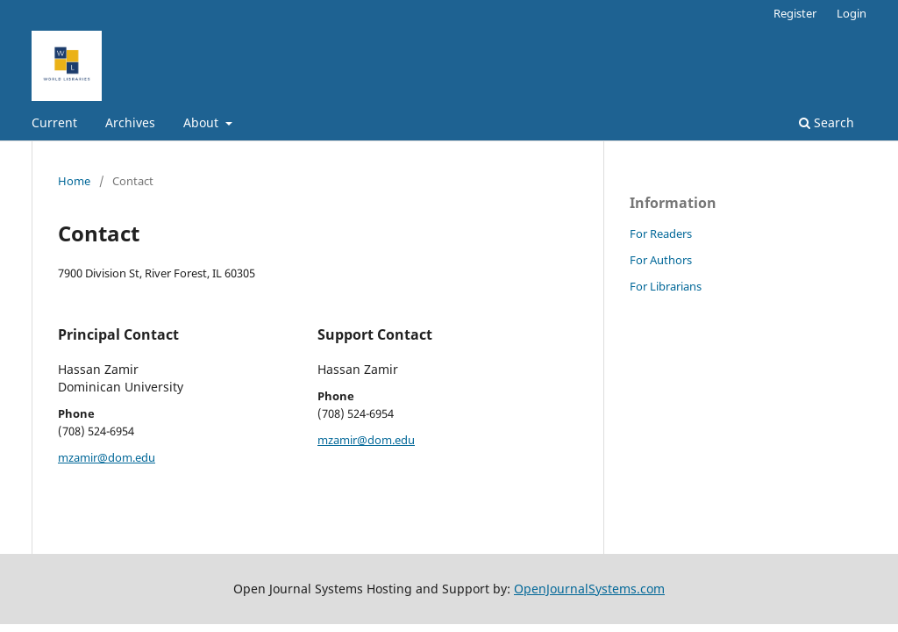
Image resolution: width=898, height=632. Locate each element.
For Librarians (666, 286)
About (202, 122)
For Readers (661, 233)
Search (826, 122)
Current (54, 122)
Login (851, 13)
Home (74, 181)
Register (794, 13)
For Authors (661, 260)
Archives (130, 122)
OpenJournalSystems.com (589, 588)
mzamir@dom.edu (106, 457)
